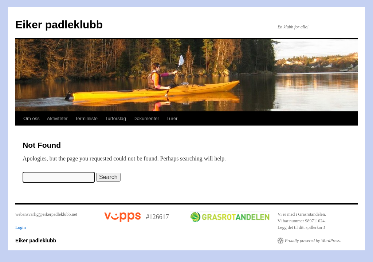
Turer (172, 118)
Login (20, 227)
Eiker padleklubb (59, 25)
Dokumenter (146, 118)
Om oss (31, 118)
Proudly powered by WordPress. (313, 240)
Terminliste (86, 118)
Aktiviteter (57, 118)
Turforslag (115, 118)
